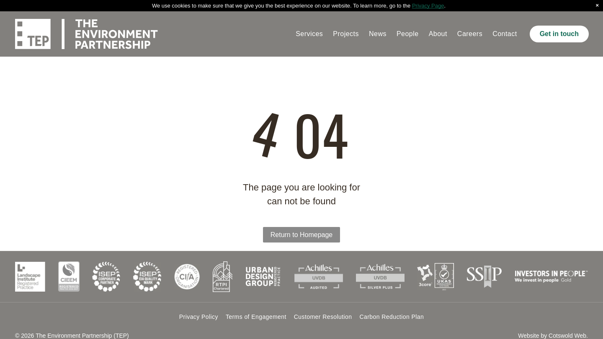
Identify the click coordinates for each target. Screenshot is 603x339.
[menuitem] (309, 34)
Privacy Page (428, 6)
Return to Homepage (302, 234)
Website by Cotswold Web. (553, 335)
